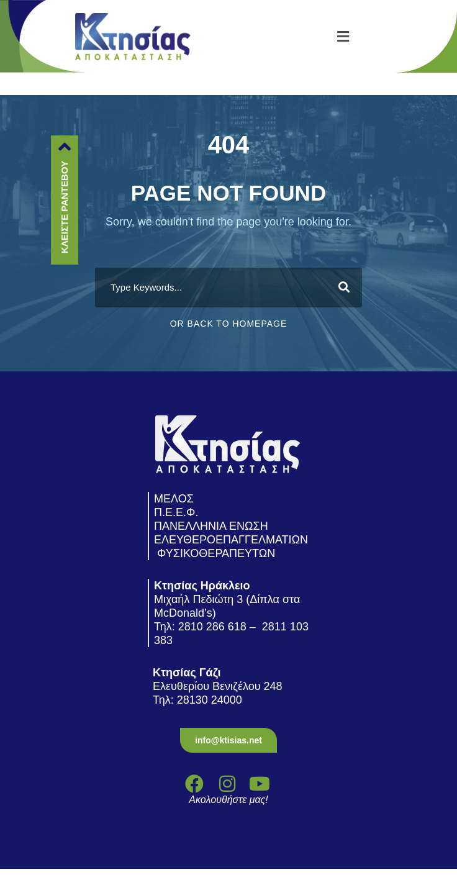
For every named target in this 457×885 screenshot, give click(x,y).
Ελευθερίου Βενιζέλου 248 (219, 686)
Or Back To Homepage (228, 324)
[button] (342, 36)
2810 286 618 (212, 626)
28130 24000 (211, 700)
